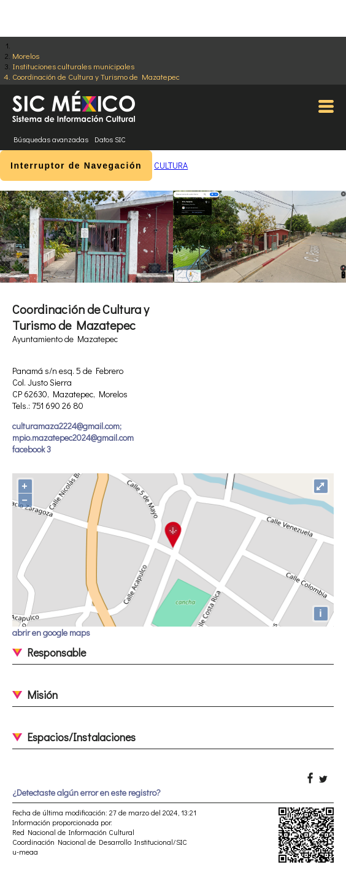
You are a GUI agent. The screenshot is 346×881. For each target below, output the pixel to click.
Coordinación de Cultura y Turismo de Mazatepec (96, 76)
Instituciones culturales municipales (73, 66)
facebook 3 (31, 449)
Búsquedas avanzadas (50, 139)
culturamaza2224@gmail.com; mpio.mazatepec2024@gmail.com (73, 431)
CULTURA (171, 165)
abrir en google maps (51, 632)
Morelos (25, 55)
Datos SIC (110, 139)
